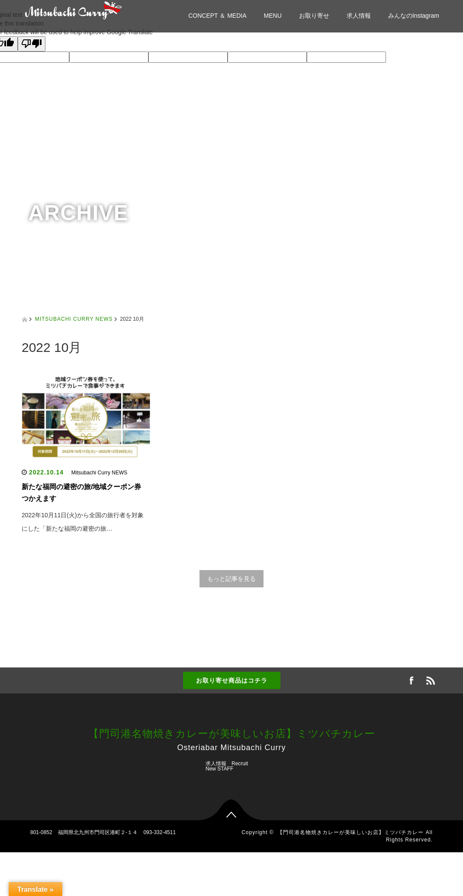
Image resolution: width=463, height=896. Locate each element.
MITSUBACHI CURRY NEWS (74, 319)
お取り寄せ (314, 15)
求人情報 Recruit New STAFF (227, 766)
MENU (273, 15)
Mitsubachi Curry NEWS (99, 473)
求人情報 (359, 15)
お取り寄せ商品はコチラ (231, 680)
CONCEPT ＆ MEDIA (217, 15)
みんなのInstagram (413, 15)
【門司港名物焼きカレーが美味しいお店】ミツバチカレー (231, 733)
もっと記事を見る (231, 578)
